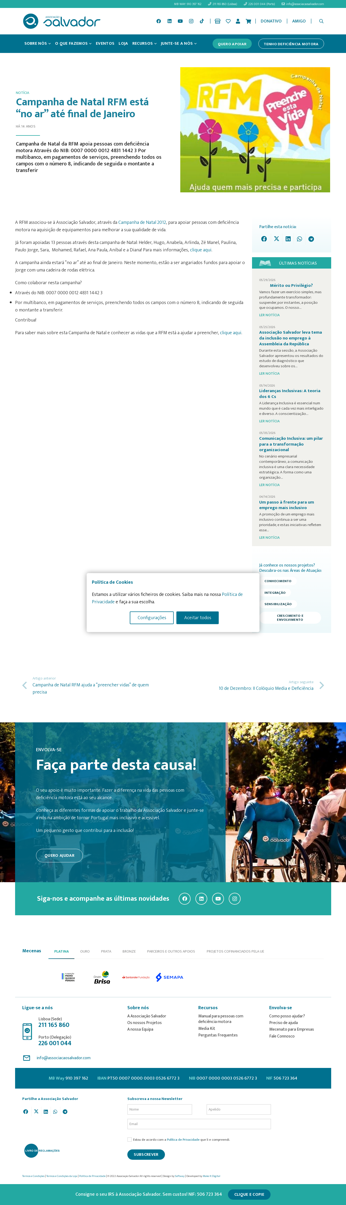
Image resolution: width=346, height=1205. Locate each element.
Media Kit (206, 1028)
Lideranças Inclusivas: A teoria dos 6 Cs (289, 393)
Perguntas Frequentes (218, 1035)
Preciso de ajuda (283, 1023)
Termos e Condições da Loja (61, 1176)
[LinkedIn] (169, 21)
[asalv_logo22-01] (62, 21)
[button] (321, 21)
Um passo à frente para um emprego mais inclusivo (286, 505)
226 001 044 (54, 1043)
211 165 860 (53, 1025)
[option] (69, 977)
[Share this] (265, 239)
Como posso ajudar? (287, 1016)
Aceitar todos (197, 618)
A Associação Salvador (146, 1016)
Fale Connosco (282, 1036)
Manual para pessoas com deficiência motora (220, 1019)
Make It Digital (211, 1176)
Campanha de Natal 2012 (142, 222)
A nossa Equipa (140, 1029)
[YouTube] (180, 21)
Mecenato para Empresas (291, 1029)
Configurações (152, 618)
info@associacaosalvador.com (64, 1058)
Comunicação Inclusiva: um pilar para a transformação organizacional (291, 444)
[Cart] (248, 21)
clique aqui (201, 250)
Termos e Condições (33, 1176)
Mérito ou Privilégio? (291, 285)
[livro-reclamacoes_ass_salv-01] (41, 1150)
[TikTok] (201, 21)
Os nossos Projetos (144, 1023)
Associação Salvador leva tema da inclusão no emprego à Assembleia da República (290, 338)
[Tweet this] (276, 239)
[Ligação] (218, 21)
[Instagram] (191, 21)
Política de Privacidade (183, 1140)
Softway (180, 1176)
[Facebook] (158, 21)
